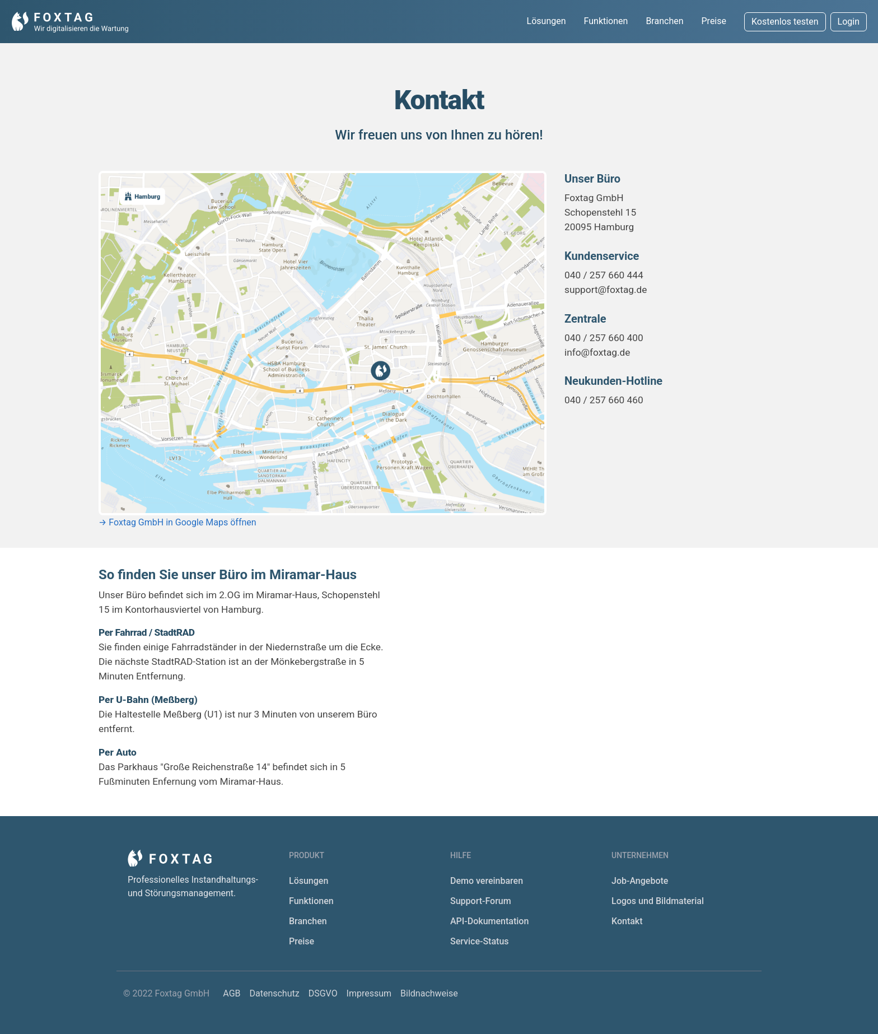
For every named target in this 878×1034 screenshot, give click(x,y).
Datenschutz (275, 993)
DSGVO (324, 993)
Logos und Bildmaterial (657, 901)
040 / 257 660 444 (603, 275)
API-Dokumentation (489, 921)
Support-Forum (480, 901)
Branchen (664, 21)
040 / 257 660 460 (603, 400)
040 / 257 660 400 (603, 337)
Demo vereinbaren (486, 880)
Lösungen (546, 21)
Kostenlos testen (785, 21)
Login (849, 21)
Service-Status (479, 941)
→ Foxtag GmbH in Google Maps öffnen (177, 522)
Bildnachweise (429, 993)
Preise (714, 21)
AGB (232, 993)
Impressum (370, 993)
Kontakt (627, 921)
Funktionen (606, 21)
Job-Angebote (639, 880)
